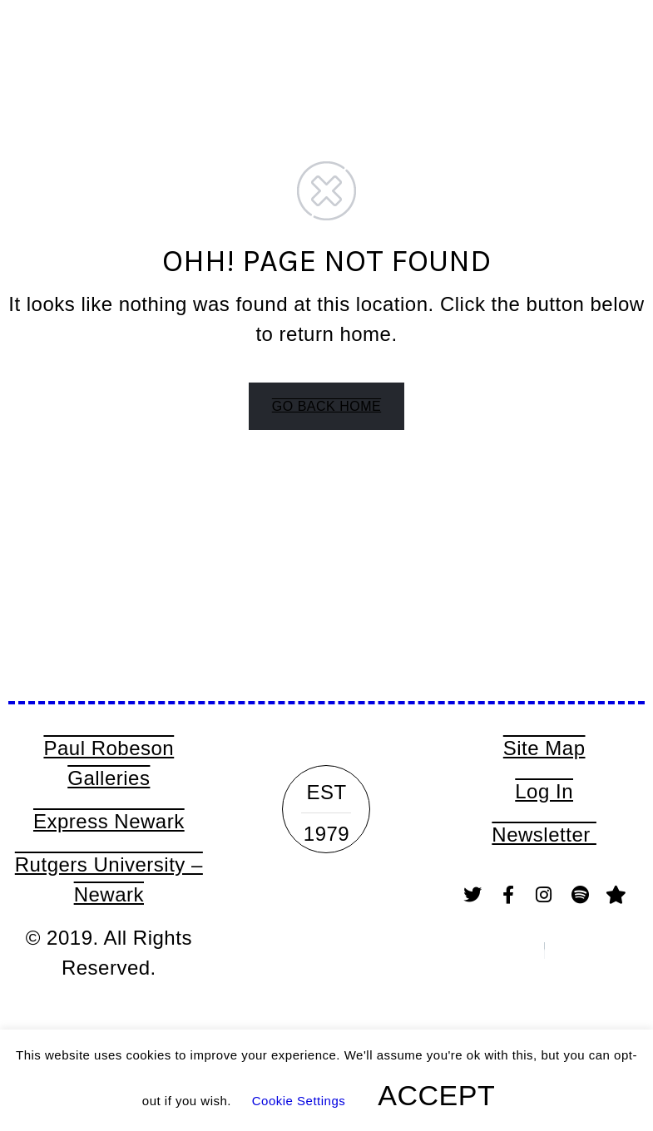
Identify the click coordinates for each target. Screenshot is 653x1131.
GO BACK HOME (326, 406)
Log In (544, 791)
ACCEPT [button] (436, 1095)
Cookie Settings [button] (299, 1101)
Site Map (544, 748)
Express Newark (109, 821)
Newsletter (544, 834)
